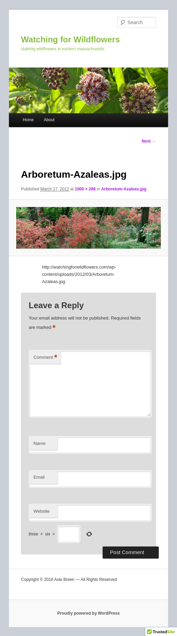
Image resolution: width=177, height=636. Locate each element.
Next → (149, 141)
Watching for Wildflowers (70, 39)
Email (39, 477)
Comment (45, 358)
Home (28, 119)
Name (39, 443)
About (49, 119)
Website (41, 511)
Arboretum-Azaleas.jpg (123, 189)
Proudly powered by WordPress (88, 613)
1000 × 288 (85, 189)
